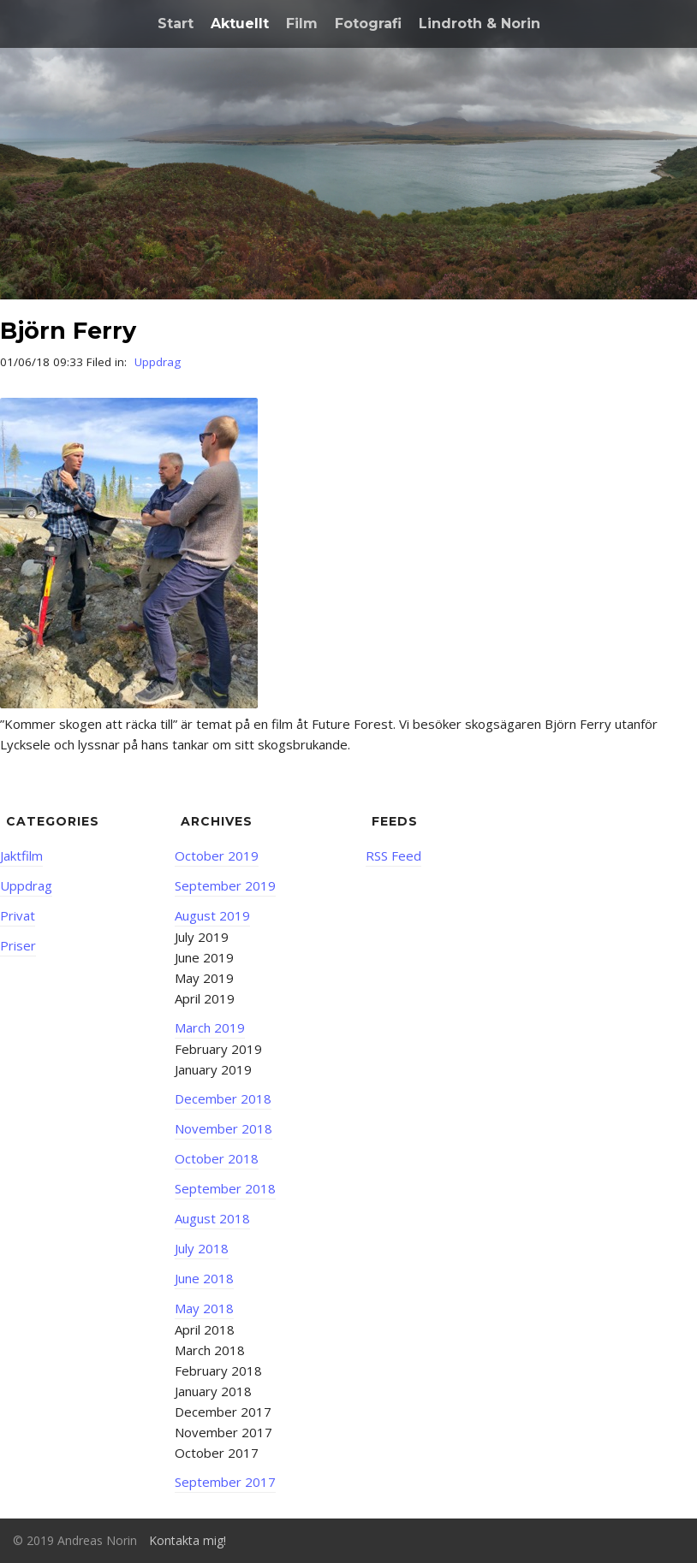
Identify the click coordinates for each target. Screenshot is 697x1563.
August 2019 (212, 915)
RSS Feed (393, 855)
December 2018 (223, 1098)
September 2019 (225, 885)
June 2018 (204, 1278)
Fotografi (368, 23)
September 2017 (225, 1481)
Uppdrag (157, 362)
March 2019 (210, 1027)
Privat (17, 915)
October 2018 (217, 1158)
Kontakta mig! (187, 1540)
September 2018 (225, 1188)
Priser (18, 945)
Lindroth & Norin (479, 23)
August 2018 (212, 1218)
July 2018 (202, 1248)
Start (176, 23)
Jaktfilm (21, 855)
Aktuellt (240, 23)
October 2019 (217, 855)
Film (302, 23)
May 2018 (204, 1308)
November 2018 (223, 1128)
